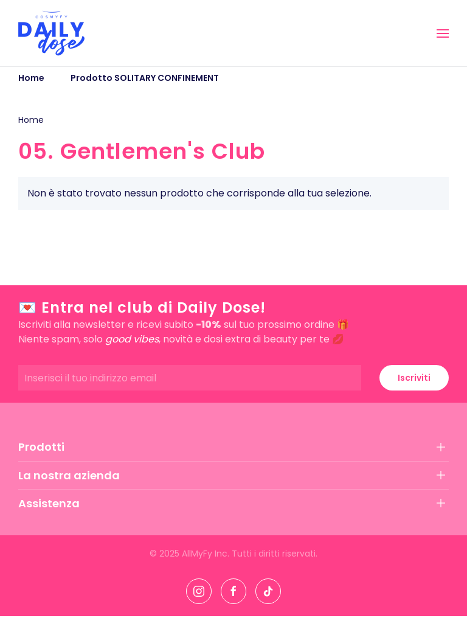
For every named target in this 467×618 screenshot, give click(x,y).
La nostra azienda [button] (69, 475)
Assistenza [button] (49, 503)
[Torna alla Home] (51, 33)
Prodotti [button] (41, 446)
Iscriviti (414, 378)
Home (31, 120)
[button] (443, 33)
